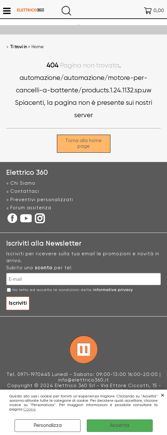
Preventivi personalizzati (41, 199)
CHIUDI (162, 396)
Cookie (29, 409)
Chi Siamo (22, 183)
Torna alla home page (83, 143)
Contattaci (24, 191)
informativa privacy (113, 290)
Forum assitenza (30, 208)
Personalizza (48, 425)
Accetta (119, 425)
